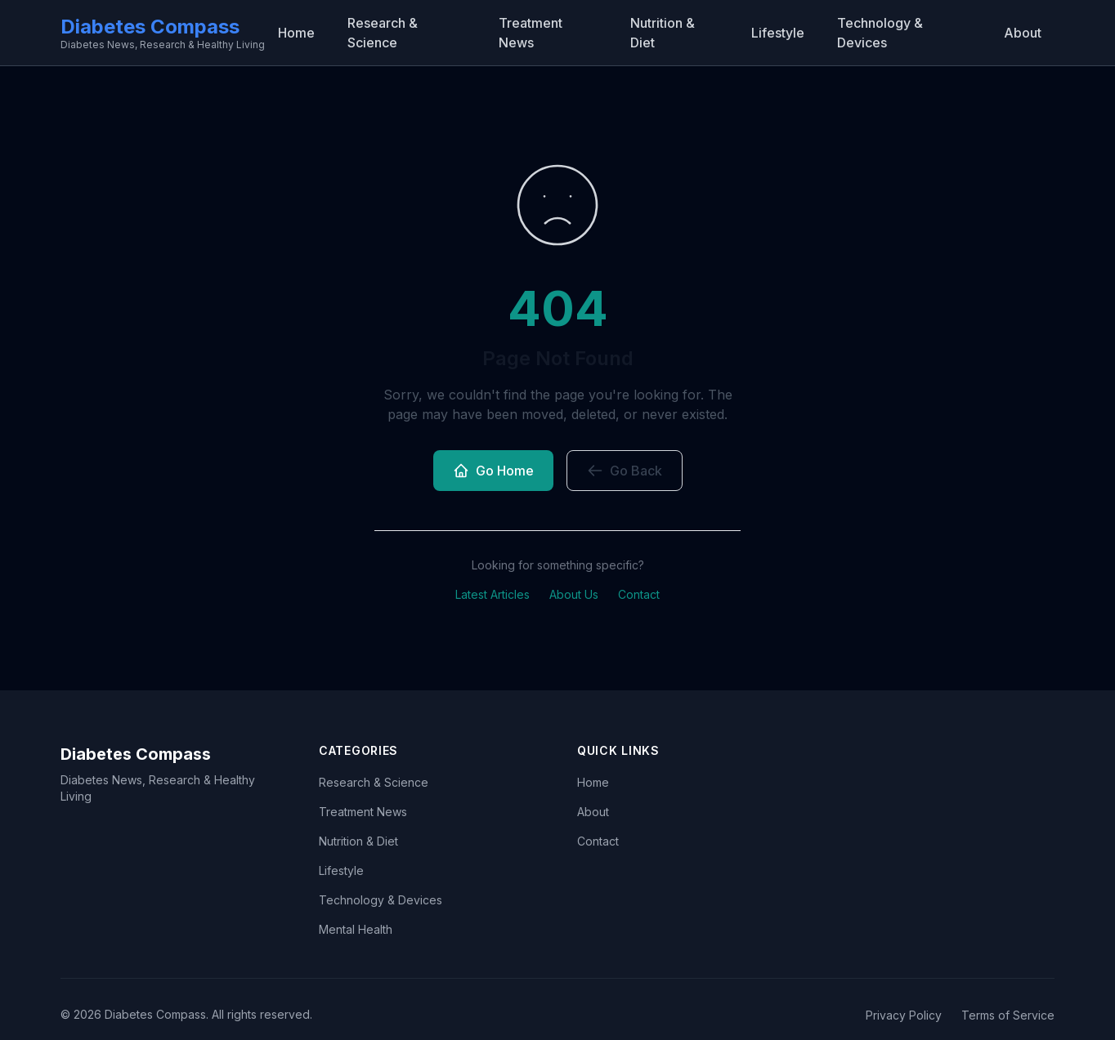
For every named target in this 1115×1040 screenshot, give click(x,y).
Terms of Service (1008, 1015)
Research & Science (382, 33)
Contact (639, 594)
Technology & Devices (880, 33)
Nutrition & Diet (662, 33)
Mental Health (355, 929)
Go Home (493, 470)
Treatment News (530, 33)
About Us (573, 594)
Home (296, 33)
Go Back (624, 470)
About (1022, 33)
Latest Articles (492, 594)
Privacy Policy (904, 1015)
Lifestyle (777, 33)
